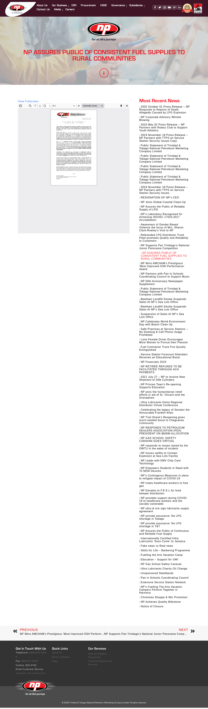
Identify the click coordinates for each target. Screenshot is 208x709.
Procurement (88, 3)
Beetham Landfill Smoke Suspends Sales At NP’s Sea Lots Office (162, 302)
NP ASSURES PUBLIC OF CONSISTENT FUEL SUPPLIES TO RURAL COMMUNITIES (164, 257)
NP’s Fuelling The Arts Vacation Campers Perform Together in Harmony (160, 591)
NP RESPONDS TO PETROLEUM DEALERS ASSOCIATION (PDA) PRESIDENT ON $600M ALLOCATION (164, 432)
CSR (74, 3)
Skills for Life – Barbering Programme (165, 551)
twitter (159, 17)
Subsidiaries (136, 3)
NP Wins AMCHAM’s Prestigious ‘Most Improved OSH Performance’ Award (161, 267)
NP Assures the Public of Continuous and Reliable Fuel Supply (164, 533)
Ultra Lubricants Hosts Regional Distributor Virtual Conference (160, 405)
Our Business (59, 3)
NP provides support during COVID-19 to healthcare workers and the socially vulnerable (163, 502)
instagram (164, 17)
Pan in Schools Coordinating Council (165, 579)
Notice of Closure (152, 607)
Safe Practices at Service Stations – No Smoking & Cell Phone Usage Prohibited (163, 333)
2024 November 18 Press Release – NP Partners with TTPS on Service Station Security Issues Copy (163, 139)
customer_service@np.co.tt (30, 675)
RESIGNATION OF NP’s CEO (160, 198)
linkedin (179, 17)
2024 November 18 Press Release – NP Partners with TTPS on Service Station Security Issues (163, 191)
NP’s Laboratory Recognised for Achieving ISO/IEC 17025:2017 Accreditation (160, 218)
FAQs (55, 663)
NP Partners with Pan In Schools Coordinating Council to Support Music (164, 276)
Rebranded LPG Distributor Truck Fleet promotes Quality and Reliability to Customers (163, 239)
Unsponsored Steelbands (157, 574)
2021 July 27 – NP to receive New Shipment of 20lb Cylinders (162, 379)
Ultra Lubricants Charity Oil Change (164, 570)
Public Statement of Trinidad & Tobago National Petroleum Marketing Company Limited (163, 149)
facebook (154, 17)
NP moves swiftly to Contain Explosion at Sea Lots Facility (158, 456)
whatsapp (174, 17)
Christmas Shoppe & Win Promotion (164, 598)
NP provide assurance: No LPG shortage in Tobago (160, 518)
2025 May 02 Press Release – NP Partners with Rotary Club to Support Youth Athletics (163, 129)
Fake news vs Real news (157, 547)
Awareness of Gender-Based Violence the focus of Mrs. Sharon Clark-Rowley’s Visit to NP (161, 228)
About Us (42, 3)
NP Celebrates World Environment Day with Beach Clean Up (162, 324)
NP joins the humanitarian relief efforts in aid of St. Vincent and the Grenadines (162, 396)
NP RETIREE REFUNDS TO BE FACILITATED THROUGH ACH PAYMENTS (160, 370)
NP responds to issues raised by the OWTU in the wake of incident (163, 448)
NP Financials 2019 (153, 363)
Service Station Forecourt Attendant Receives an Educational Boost (163, 357)
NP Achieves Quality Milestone (161, 603)
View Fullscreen (28, 102)
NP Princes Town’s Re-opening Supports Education (160, 387)
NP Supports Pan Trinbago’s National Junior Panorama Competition (164, 248)
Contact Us (43, 8)
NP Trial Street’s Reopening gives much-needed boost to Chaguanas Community (162, 421)
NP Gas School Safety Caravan (161, 565)
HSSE (104, 3)
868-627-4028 (29, 662)
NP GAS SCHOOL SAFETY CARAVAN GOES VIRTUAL (157, 441)
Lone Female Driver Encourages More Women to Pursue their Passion (163, 342)
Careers (70, 8)
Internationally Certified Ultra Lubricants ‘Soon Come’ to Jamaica (162, 541)
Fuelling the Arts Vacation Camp (162, 556)
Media (58, 8)
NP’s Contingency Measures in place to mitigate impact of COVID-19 (164, 478)
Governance (118, 3)
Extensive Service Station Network (163, 583)
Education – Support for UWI (159, 560)
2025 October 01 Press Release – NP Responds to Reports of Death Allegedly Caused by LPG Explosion (164, 111)
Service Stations (61, 658)
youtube (169, 17)
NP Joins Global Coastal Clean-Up (163, 203)
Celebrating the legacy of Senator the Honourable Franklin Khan (164, 412)
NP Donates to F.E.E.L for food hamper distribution (160, 493)
